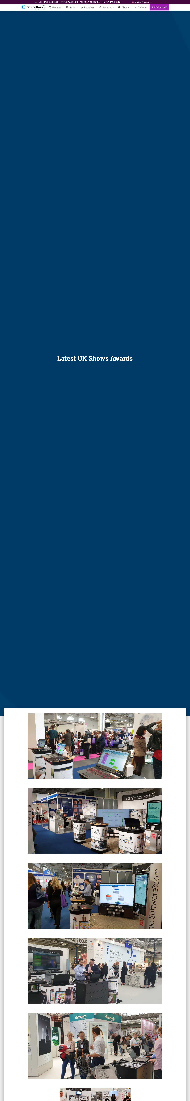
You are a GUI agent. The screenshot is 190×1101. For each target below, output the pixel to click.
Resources (106, 7)
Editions (123, 7)
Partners (140, 7)
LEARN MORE (159, 7)
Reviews (71, 7)
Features (55, 7)
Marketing (87, 7)
